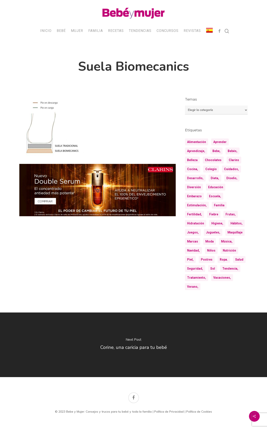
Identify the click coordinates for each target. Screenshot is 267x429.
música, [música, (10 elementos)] (226, 241)
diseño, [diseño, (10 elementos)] (231, 178)
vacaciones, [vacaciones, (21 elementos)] (222, 277)
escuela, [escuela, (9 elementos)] (215, 196)
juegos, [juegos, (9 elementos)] (193, 232)
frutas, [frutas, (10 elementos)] (231, 214)
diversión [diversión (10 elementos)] (194, 187)
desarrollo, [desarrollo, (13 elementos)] (195, 178)
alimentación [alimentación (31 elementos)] (196, 142)
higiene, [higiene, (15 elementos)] (217, 223)
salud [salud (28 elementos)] (239, 259)
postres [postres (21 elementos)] (206, 259)
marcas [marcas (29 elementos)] (192, 241)
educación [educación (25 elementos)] (215, 187)
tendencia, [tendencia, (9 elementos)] (230, 268)
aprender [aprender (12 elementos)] (220, 142)
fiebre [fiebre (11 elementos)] (213, 214)
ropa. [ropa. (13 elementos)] (224, 259)
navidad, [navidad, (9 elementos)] (193, 250)
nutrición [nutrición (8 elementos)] (229, 250)
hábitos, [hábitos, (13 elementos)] (236, 223)
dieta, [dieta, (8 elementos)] (215, 178)
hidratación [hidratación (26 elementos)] (195, 223)
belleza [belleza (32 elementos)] (192, 160)
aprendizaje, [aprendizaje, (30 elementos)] (196, 151)
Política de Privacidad (169, 411)
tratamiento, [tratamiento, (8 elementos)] (196, 277)
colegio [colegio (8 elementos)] (211, 169)
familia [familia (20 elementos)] (219, 205)
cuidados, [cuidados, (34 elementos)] (231, 169)
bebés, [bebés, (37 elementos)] (232, 151)
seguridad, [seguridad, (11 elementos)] (195, 268)
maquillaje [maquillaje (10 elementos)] (235, 232)
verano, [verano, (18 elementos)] (192, 286)
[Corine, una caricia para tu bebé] (133, 344)
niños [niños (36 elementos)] (211, 250)
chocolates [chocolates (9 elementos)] (213, 160)
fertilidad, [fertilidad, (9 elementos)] (194, 214)
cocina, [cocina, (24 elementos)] (192, 169)
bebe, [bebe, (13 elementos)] (216, 151)
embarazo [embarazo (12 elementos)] (194, 196)
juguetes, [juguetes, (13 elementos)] (213, 232)
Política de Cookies (199, 411)
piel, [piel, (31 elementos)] (190, 259)
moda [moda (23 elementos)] (209, 241)
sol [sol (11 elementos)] (212, 268)
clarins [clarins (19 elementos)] (234, 160)
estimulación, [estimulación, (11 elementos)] (197, 205)
